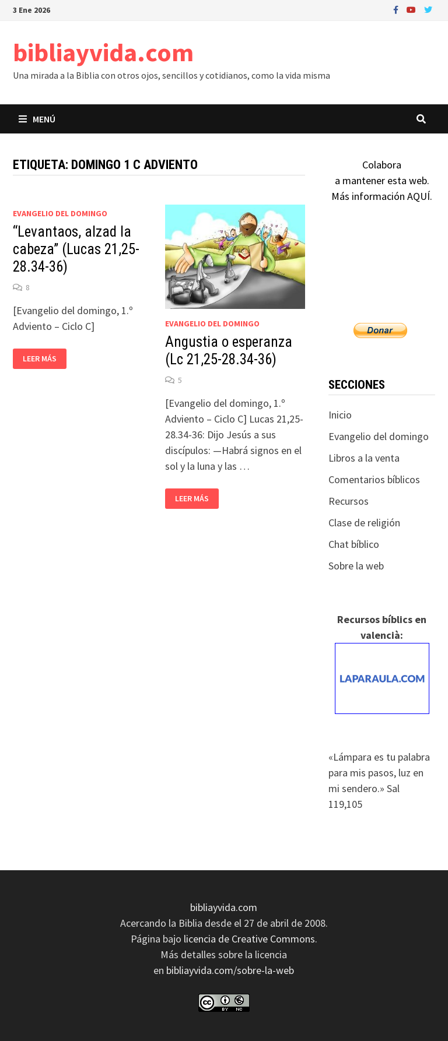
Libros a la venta (364, 458)
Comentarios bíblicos (374, 479)
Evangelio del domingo (60, 213)
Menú (37, 119)
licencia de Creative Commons (249, 938)
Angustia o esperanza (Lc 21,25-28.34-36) (228, 350)
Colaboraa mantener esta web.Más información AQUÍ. (381, 180)
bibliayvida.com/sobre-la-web (230, 970)
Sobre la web (356, 565)
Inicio (340, 414)
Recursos (348, 501)
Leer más (44, 359)
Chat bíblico (353, 544)
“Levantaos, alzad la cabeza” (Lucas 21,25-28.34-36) (76, 249)
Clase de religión (364, 522)
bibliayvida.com (103, 52)
